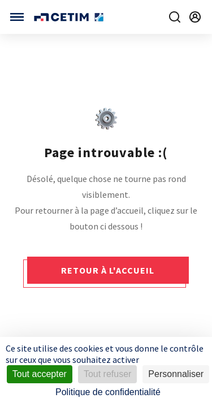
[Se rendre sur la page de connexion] (195, 17)
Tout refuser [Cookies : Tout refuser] (107, 374)
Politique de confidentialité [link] (108, 392)
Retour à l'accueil (107, 270)
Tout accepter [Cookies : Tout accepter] (39, 374)
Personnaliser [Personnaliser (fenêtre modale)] (176, 374)
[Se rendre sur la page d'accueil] (70, 17)
